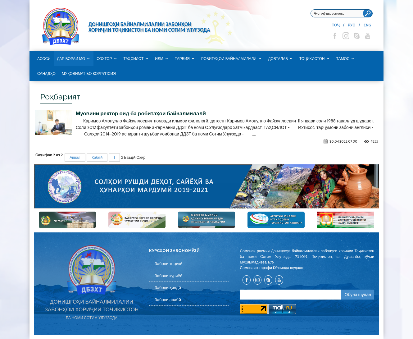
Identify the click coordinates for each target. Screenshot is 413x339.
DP (275, 267)
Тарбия (182, 59)
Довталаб (278, 59)
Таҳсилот (134, 59)
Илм (159, 59)
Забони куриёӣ (169, 275)
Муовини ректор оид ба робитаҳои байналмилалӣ (141, 113)
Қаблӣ (97, 157)
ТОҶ (335, 25)
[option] (206, 186)
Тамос (342, 59)
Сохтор (104, 59)
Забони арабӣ (168, 299)
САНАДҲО (46, 73)
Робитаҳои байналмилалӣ (229, 59)
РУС (351, 25)
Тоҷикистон (311, 59)
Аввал (75, 157)
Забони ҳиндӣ (168, 287)
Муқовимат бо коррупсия (89, 73)
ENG (367, 25)
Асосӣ (44, 59)
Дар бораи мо (71, 59)
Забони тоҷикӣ (169, 263)
